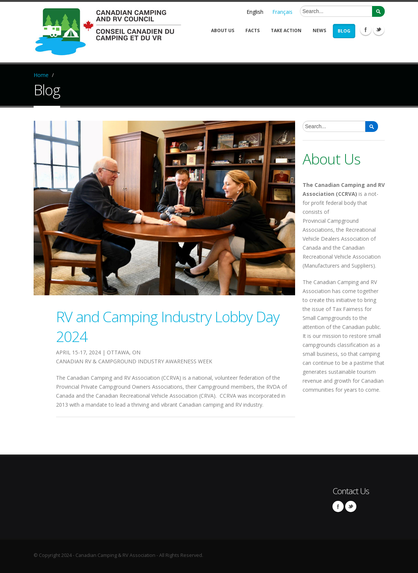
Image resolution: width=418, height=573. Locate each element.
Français (282, 11)
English (255, 11)
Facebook (365, 29)
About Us (222, 30)
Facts (252, 30)
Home (41, 74)
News (319, 30)
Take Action (286, 30)
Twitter (378, 29)
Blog (344, 31)
